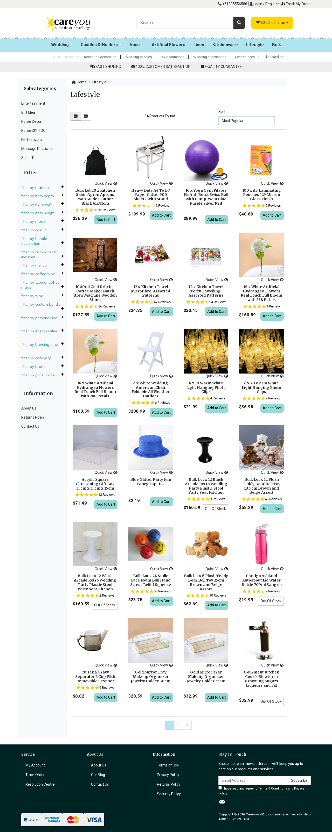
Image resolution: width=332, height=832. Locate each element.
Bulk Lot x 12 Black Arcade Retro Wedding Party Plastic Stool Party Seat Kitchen (206, 486)
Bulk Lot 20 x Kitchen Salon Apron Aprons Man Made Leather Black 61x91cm (95, 197)
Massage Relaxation (37, 149)
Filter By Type (34, 295)
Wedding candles (138, 57)
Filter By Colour (35, 230)
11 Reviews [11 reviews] (106, 210)
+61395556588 (232, 4)
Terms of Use (168, 765)
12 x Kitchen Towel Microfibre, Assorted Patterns (150, 291)
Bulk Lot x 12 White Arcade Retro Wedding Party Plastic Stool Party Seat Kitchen (95, 582)
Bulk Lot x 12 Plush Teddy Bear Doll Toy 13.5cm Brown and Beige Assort (261, 486)
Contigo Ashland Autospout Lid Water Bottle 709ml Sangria (261, 580)
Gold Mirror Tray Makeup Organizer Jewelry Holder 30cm (150, 676)
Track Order (35, 775)
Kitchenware (225, 44)
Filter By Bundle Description (34, 241)
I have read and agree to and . (261, 790)
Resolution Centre (40, 784)
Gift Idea (28, 112)
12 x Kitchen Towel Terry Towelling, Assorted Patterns (206, 291)
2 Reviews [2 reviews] (273, 398)
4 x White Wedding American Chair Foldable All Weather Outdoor (151, 389)
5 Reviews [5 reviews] (273, 205)
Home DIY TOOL (34, 130)
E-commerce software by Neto (288, 814)
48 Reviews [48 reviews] (273, 499)
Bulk (276, 44)
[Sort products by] (246, 120)
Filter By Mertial (36, 265)
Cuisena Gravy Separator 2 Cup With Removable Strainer (95, 676)
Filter (30, 173)
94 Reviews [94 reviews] (217, 302)
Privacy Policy (168, 775)
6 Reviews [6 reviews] (162, 402)
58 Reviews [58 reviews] (162, 591)
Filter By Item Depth (39, 195)
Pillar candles (273, 57)
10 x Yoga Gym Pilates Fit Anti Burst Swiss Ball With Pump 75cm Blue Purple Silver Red (206, 197)
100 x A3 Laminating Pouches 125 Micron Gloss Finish (261, 195)
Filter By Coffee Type (40, 273)
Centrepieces (245, 57)
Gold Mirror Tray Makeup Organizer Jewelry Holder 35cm (205, 676)
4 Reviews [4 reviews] (217, 398)
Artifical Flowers (168, 44)
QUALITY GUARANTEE (223, 66)
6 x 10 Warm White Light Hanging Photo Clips (206, 387)
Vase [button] (135, 44)
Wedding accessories (209, 57)
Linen (198, 44)
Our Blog (98, 775)
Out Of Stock (215, 509)
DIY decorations (172, 57)
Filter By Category (38, 358)
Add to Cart (105, 220)
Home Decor (31, 121)
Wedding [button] (60, 44)
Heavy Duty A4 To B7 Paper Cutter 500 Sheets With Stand (150, 195)
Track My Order (296, 4)
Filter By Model (35, 221)
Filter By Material (37, 187)
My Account (35, 765)
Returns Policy (33, 417)
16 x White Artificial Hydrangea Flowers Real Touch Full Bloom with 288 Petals (261, 293)
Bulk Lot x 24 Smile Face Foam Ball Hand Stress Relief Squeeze (150, 580)
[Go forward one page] (187, 725)
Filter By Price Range (40, 375)
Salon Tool (29, 158)
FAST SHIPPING (108, 66)
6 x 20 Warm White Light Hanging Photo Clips (261, 387)
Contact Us (30, 426)
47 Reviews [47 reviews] (162, 302)
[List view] (86, 116)
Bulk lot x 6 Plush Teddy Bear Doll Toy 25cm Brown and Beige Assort (206, 582)
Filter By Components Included (39, 254)
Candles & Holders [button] (99, 44)
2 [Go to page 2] (178, 725)
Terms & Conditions (272, 788)
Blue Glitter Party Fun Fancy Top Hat (150, 481)
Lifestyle (255, 44)
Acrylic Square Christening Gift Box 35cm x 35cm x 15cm (95, 484)
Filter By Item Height (40, 213)
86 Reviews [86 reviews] (106, 306)
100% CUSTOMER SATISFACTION (163, 66)
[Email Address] (253, 780)
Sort (221, 112)
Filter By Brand (35, 366)
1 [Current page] (170, 725)
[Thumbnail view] (76, 116)
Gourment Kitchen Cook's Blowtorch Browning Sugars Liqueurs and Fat (261, 678)
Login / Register (264, 4)
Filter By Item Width (39, 204)
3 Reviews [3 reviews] (217, 499)
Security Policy (169, 794)
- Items (271, 22)
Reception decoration (100, 57)
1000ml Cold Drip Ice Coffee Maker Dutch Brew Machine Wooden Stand (95, 293)
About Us (28, 408)
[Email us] (222, 802)
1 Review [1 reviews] (162, 205)
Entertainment (33, 103)
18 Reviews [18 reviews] (106, 494)
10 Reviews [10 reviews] (217, 595)
